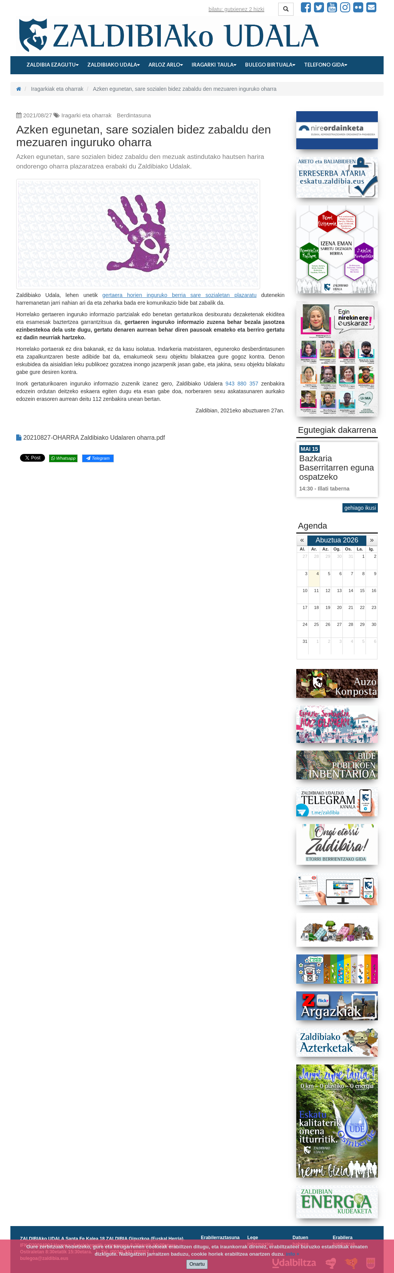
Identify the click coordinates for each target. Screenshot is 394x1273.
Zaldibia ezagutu (52, 65)
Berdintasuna (134, 115)
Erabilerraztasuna (220, 1237)
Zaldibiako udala (113, 65)
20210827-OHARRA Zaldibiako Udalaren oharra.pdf (90, 437)
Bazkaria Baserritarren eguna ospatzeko (336, 468)
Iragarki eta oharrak (87, 115)
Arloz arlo (166, 65)
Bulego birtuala (270, 65)
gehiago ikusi (360, 508)
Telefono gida (325, 65)
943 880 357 (241, 383)
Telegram (97, 458)
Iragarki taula (214, 65)
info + (292, 1254)
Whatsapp (63, 458)
